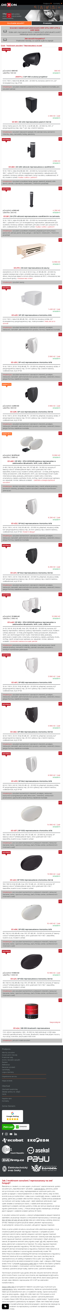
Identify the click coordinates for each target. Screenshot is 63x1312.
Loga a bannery (8, 1072)
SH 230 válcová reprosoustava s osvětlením (32, 167)
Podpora (46, 3)
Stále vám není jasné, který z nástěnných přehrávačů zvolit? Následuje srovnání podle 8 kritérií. (31, 31)
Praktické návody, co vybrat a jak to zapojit (27, 40)
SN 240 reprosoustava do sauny (31, 268)
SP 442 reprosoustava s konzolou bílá (31, 362)
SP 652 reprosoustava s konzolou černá (31, 732)
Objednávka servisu (9, 1076)
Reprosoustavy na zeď (33, 46)
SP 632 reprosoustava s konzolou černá (31, 979)
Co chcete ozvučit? (15, 23)
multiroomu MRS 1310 (28, 1264)
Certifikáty (6, 1070)
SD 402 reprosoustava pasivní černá (31, 122)
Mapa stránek (7, 1081)
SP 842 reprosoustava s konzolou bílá (31, 781)
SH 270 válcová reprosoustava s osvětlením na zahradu (31, 216)
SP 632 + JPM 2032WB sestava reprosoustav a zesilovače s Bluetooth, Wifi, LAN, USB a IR (31, 462)
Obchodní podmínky (10, 1089)
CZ (59, 7)
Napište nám (7, 1099)
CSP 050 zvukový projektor (31, 77)
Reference (6, 1065)
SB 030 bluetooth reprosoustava (31, 1028)
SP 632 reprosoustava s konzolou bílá (31, 929)
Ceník (4, 1094)
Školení (5, 1062)
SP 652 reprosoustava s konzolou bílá (31, 682)
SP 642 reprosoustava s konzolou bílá (31, 523)
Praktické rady (7, 1057)
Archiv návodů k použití (11, 1060)
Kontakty (56, 3)
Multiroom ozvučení (15, 46)
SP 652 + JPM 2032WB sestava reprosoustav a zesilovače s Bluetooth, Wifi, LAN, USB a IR (31, 623)
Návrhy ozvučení (8, 1053)
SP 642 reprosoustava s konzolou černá (31, 573)
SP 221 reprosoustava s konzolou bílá (32, 315)
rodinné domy (39, 1189)
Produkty (47, 23)
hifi (41, 1241)
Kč (53, 7)
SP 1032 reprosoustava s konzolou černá (31, 880)
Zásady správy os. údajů (11, 1092)
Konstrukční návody (9, 1055)
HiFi (42, 1196)
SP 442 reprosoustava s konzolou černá (31, 412)
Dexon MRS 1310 (8, 1287)
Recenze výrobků (8, 1067)
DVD (22, 1294)
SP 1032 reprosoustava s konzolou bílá (31, 831)
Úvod (3, 46)
